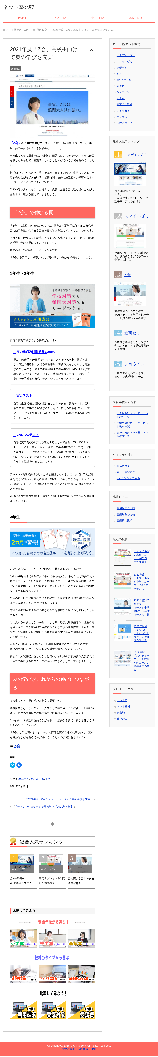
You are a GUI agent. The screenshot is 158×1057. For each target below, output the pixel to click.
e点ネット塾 (124, 80)
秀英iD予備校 (124, 105)
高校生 (49, 779)
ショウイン (123, 93)
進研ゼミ (122, 68)
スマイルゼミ (124, 62)
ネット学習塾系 (126, 473)
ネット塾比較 (21, 7)
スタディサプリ (126, 56)
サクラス (122, 117)
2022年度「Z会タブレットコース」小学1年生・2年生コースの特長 (142, 608)
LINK (93, 1050)
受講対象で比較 (126, 515)
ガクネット (123, 86)
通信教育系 (123, 466)
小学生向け (60, 18)
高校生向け (135, 18)
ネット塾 (122, 701)
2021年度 (23, 779)
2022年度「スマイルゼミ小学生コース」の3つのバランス (141, 582)
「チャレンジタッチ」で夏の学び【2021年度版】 (44, 807)
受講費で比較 (124, 521)
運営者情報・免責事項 (75, 1050)
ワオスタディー (126, 123)
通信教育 (15, 69)
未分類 (121, 713)
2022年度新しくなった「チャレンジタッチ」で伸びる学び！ (141, 634)
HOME (22, 18)
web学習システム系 (128, 479)
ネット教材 (123, 707)
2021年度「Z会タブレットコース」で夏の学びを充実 (58, 800)
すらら (121, 99)
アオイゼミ (123, 111)
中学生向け (98, 18)
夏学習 (40, 779)
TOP (17, 30)
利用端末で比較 (126, 509)
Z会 (17, 747)
